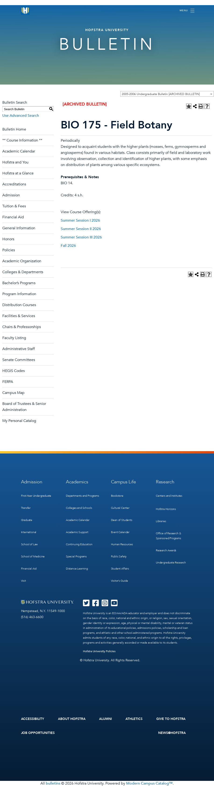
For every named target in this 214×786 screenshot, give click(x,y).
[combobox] (167, 94)
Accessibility (32, 719)
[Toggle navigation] (187, 11)
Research (165, 482)
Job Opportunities (38, 733)
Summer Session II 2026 (81, 228)
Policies (8, 250)
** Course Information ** (22, 140)
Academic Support (77, 532)
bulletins (53, 783)
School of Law (29, 544)
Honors (8, 239)
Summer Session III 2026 (81, 237)
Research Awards (166, 550)
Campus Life (123, 482)
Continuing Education (79, 544)
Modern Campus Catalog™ (149, 783)
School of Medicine (33, 556)
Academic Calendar (18, 151)
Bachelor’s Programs (19, 283)
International (28, 532)
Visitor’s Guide (119, 581)
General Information (18, 228)
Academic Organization (21, 261)
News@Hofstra (172, 733)
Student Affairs (120, 568)
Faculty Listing (14, 337)
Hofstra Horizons (166, 509)
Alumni (105, 719)
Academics (77, 482)
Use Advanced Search (20, 115)
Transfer (26, 508)
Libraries (161, 521)
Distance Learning (77, 568)
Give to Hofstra (171, 719)
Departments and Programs (82, 496)
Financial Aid (13, 217)
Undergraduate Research (171, 562)
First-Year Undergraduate (36, 496)
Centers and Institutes (169, 496)
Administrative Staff (18, 348)
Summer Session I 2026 (80, 220)
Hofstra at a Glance (18, 173)
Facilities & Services (18, 316)
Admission (11, 195)
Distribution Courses (19, 305)
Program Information (19, 294)
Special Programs (76, 556)
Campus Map (13, 392)
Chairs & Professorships (21, 326)
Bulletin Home (14, 129)
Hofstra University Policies (99, 651)
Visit (23, 581)
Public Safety (119, 556)
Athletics (134, 719)
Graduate (26, 520)
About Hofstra (72, 719)
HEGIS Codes (13, 370)
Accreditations (14, 184)
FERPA (7, 381)
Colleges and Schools (79, 508)
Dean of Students (121, 520)
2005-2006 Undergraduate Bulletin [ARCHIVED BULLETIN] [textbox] (161, 94)
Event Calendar (120, 532)
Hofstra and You (15, 162)
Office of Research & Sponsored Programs (168, 535)
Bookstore (117, 496)
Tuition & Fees (14, 206)
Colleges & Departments (22, 272)
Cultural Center (120, 508)
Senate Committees (18, 359)
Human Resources (122, 544)
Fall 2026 (68, 245)
